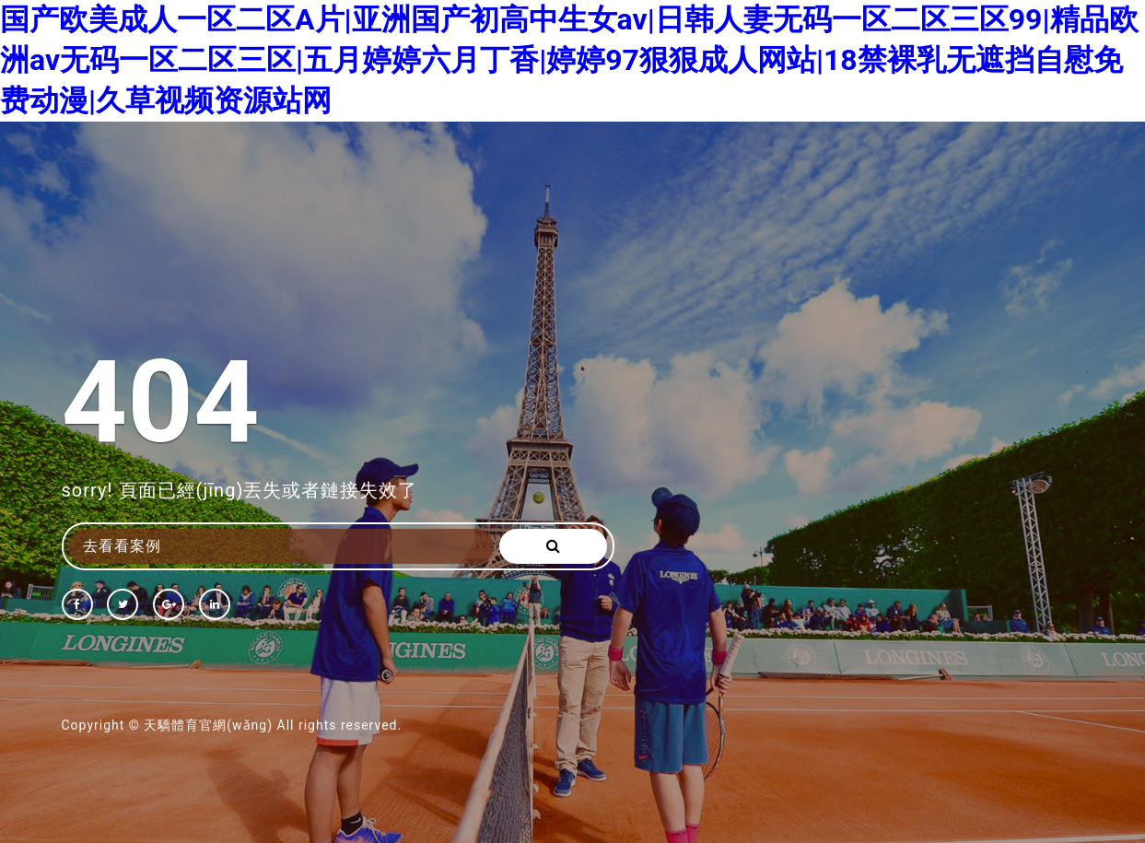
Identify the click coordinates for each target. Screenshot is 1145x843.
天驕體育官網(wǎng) (208, 725)
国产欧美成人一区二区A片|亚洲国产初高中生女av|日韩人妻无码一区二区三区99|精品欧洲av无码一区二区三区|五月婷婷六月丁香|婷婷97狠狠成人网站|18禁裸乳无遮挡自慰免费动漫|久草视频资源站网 (569, 60)
